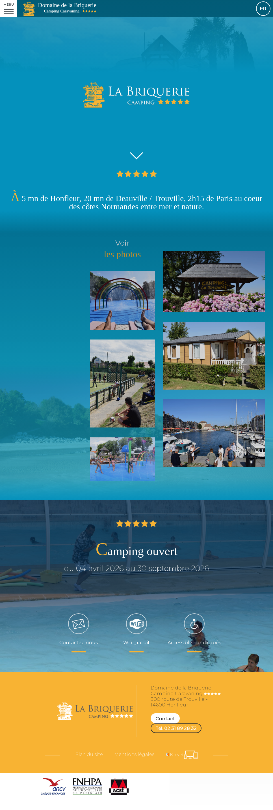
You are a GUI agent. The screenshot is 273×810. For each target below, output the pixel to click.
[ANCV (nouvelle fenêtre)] (53, 789)
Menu (8, 5)
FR (263, 8)
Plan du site (84, 757)
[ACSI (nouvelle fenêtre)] (119, 789)
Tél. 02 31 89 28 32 (177, 729)
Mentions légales (134, 757)
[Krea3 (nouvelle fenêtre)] (186, 757)
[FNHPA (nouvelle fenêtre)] (87, 789)
